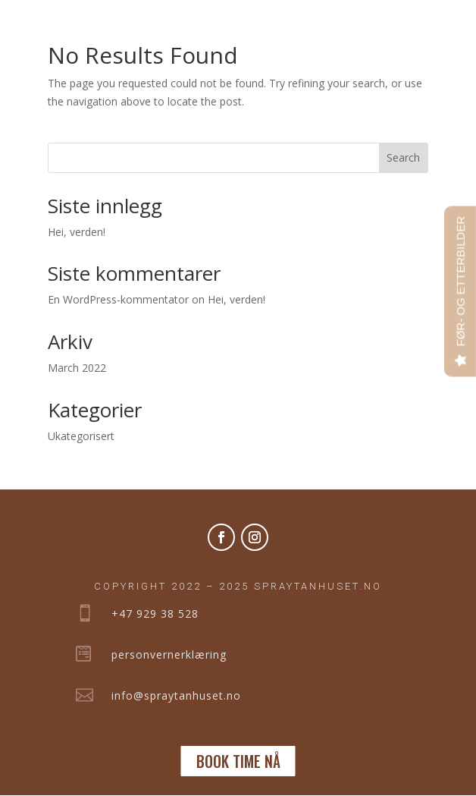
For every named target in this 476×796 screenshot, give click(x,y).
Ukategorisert (81, 436)
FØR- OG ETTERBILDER (460, 281)
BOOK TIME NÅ (238, 761)
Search (403, 157)
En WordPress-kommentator (118, 299)
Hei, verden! (76, 232)
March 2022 (77, 367)
